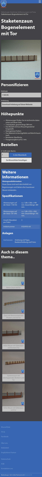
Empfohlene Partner (8, 453)
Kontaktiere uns (7, 469)
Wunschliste (5, 427)
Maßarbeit (5, 448)
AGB (2, 464)
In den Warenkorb (19, 155)
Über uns (4, 443)
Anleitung (5, 101)
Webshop (4, 12)
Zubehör (13, 12)
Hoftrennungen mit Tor (26, 12)
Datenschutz (6, 459)
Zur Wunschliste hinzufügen (16, 160)
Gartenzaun (8, 240)
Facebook (4, 437)
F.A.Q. (3, 432)
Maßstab (4, 91)
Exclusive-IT (28, 475)
